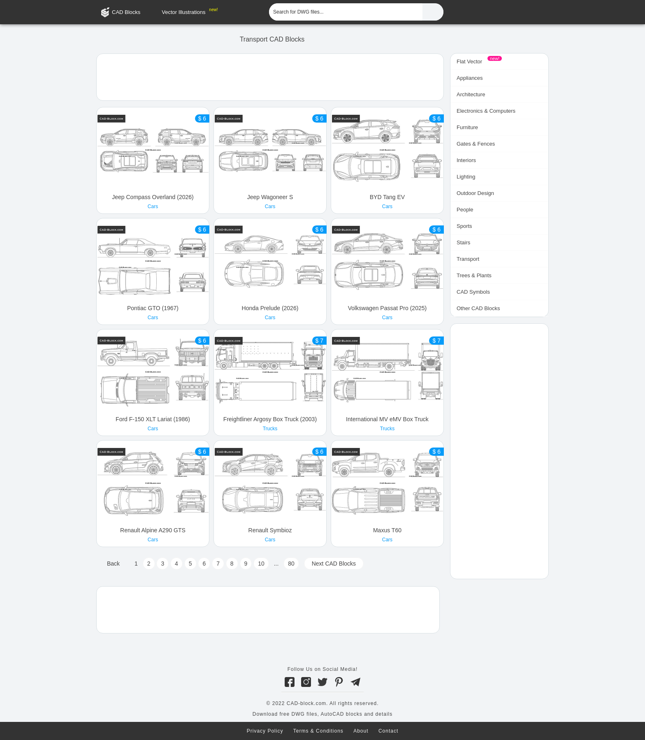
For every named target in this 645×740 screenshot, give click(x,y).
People (465, 209)
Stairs (463, 242)
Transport (468, 259)
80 (291, 563)
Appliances (470, 78)
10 (261, 563)
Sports (464, 226)
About (360, 731)
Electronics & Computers (486, 111)
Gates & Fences (476, 144)
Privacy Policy (265, 731)
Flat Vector (469, 61)
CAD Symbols (473, 292)
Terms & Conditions (318, 731)
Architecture (471, 94)
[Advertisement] (270, 76)
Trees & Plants (474, 275)
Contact (388, 731)
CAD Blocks (126, 12)
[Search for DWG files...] (345, 12)
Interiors (466, 160)
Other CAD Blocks (478, 308)
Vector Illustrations (183, 12)
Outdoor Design (475, 193)
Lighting (466, 177)
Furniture (467, 127)
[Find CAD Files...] (432, 12)
